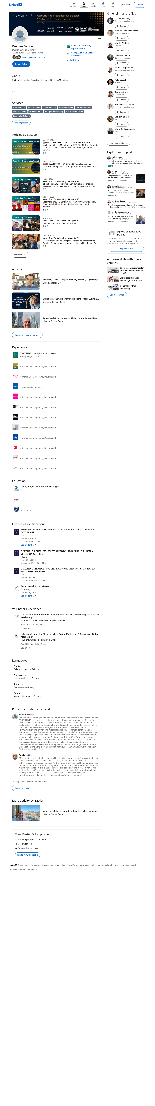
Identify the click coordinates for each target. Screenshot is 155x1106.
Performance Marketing (74, 112)
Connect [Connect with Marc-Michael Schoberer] (121, 38)
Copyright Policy (107, 865)
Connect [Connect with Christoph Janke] (121, 63)
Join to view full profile (27, 855)
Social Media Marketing (21, 116)
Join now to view (22, 788)
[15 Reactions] (112, 221)
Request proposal (21, 123)
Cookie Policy (95, 865)
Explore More (126, 248)
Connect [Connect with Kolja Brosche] (121, 87)
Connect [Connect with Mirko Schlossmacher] (121, 136)
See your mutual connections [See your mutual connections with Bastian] (33, 57)
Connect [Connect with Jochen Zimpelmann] (121, 75)
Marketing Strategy (66, 107)
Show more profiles (118, 143)
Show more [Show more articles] (20, 254)
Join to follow (21, 64)
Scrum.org (25, 589)
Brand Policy (119, 865)
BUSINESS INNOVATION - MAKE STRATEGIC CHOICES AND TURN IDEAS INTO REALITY (57, 531)
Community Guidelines (18, 869)
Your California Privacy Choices (78, 865)
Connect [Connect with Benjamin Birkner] (121, 124)
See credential (29, 545)
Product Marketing (49, 107)
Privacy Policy (60, 865)
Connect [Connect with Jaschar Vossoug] (121, 26)
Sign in (140, 4)
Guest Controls (131, 865)
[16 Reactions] (112, 195)
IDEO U (24, 535)
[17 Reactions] (112, 166)
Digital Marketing (34, 107)
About (27, 865)
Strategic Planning (35, 112)
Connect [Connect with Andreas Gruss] (121, 99)
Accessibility (35, 865)
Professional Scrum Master (35, 586)
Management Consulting (54, 112)
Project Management (83, 107)
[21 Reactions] (112, 180)
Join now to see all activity (27, 335)
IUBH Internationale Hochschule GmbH (39, 639)
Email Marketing (19, 107)
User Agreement (47, 865)
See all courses (117, 294)
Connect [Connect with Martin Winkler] (121, 50)
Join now (126, 4)
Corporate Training (20, 112)
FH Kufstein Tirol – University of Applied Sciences (43, 620)
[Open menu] (99, 38)
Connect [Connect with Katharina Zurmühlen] (121, 112)
